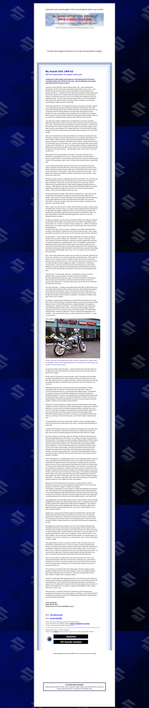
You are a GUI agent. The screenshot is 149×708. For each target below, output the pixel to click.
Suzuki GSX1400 (56, 618)
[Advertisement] (74, 33)
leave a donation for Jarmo (79, 623)
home (56, 631)
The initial (53, 615)
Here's (61, 79)
